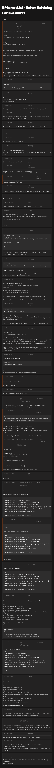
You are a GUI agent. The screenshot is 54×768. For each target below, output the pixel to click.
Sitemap (4, 19)
